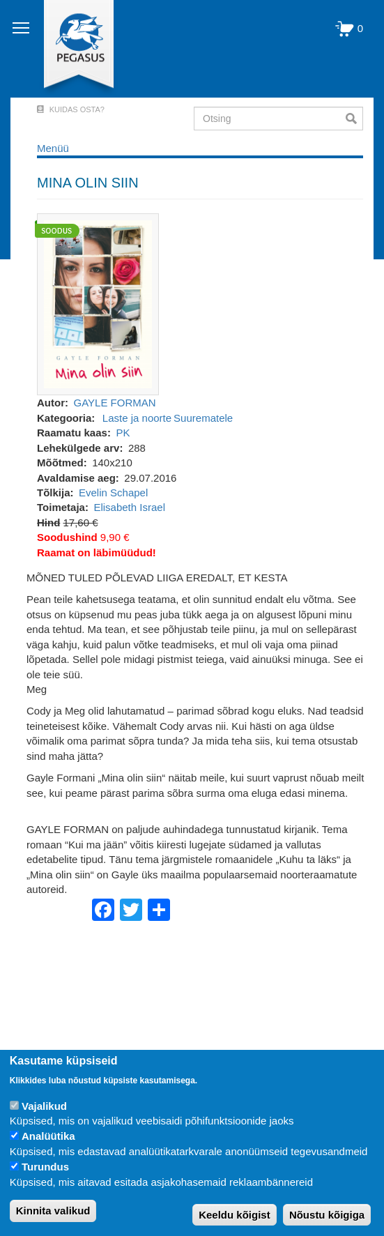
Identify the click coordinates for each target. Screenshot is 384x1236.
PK (123, 432)
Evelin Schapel (113, 492)
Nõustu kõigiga (326, 1215)
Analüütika (48, 1136)
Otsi (354, 118)
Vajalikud (44, 1106)
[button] (98, 304)
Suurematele (203, 418)
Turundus (45, 1167)
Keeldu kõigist (234, 1215)
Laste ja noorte (136, 418)
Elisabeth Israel (129, 507)
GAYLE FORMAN (115, 403)
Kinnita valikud (53, 1210)
